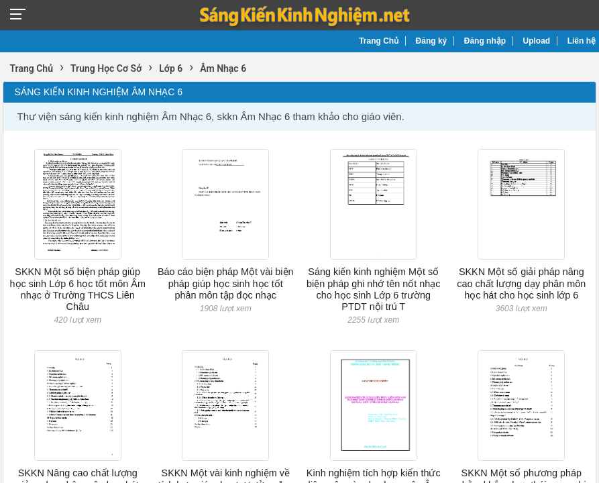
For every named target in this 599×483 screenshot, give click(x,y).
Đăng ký (431, 41)
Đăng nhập (485, 41)
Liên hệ (581, 41)
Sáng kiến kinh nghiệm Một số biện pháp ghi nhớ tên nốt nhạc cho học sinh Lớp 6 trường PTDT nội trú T (374, 289)
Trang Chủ (378, 41)
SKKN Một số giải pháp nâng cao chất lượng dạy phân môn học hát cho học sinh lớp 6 (521, 283)
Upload (537, 41)
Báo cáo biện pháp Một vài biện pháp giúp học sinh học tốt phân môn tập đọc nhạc (226, 283)
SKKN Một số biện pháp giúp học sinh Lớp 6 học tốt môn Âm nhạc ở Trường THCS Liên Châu (78, 289)
